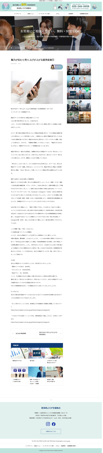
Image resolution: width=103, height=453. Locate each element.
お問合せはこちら (51, 431)
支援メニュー (31, 14)
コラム (57, 14)
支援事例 (71, 14)
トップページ (17, 14)
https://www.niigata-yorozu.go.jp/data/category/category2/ (30, 310)
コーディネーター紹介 (44, 14)
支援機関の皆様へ (84, 14)
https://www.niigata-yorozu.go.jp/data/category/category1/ (30, 322)
